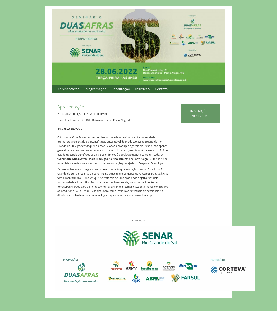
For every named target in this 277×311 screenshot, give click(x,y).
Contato (161, 89)
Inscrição (142, 89)
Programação (95, 89)
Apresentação (68, 89)
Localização (121, 89)
